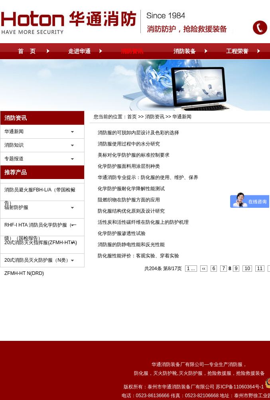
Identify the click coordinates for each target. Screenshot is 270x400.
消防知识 (14, 145)
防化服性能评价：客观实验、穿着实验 (138, 256)
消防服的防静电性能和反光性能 (131, 244)
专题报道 (14, 158)
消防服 (235, 364)
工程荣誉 (237, 51)
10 (247, 268)
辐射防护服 (16, 207)
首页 (132, 116)
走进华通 (79, 51)
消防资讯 (132, 51)
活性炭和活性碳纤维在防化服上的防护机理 (143, 222)
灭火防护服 (191, 373)
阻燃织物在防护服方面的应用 (129, 200)
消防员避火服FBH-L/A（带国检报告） (39, 192)
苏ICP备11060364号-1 (240, 387)
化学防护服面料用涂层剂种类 (129, 166)
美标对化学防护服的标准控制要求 (133, 155)
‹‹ (203, 268)
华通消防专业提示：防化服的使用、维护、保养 (148, 177)
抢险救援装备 (250, 373)
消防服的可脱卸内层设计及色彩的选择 (138, 132)
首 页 (26, 51)
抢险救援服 (219, 373)
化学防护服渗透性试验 (122, 233)
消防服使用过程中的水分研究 (129, 144)
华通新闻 (14, 131)
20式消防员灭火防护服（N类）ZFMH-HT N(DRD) (37, 262)
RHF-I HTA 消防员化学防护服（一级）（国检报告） (40, 227)
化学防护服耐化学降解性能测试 (131, 188)
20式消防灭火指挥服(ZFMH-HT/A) (40, 242)
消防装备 (184, 51)
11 (259, 268)
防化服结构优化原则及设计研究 (131, 211)
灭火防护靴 (165, 373)
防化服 (141, 373)
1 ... (191, 268)
